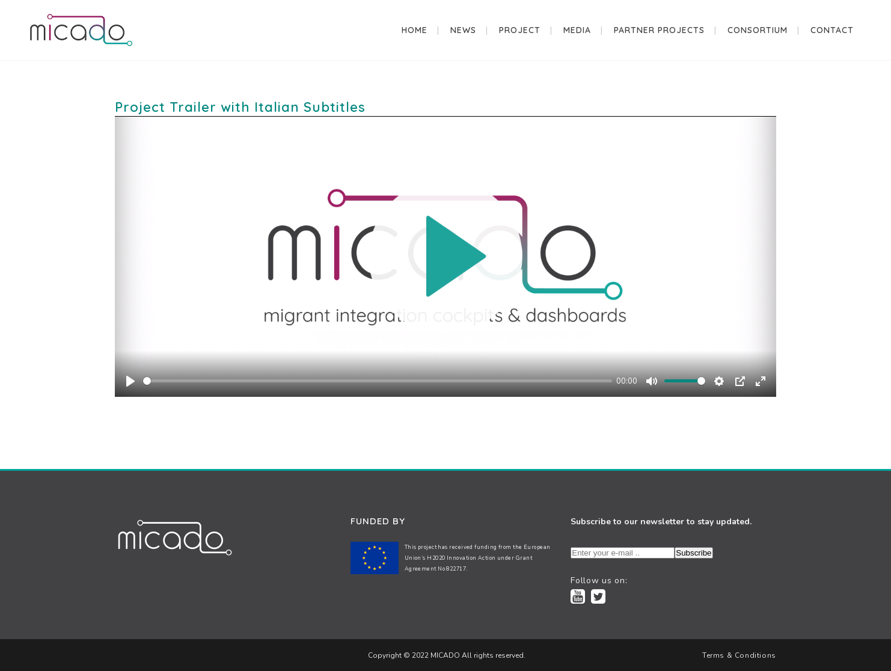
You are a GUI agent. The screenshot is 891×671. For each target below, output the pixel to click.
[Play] (130, 381)
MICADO (444, 655)
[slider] (377, 381)
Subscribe (693, 552)
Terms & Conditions (739, 655)
